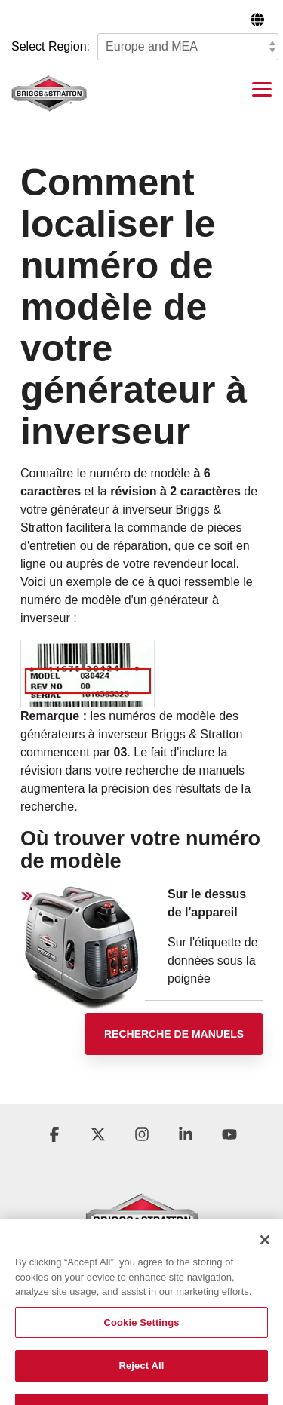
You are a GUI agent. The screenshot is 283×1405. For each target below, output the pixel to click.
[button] (262, 88)
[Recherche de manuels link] (174, 1034)
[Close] (264, 1251)
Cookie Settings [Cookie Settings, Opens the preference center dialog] (141, 1333)
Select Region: (50, 46)
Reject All (141, 1376)
